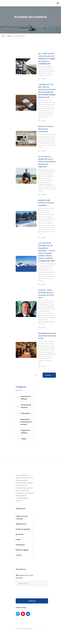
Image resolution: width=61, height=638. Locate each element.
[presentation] (32, 592)
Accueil (3, 36)
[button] (58, 3)
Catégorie (9, 36)
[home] (1, 3)
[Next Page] (49, 375)
